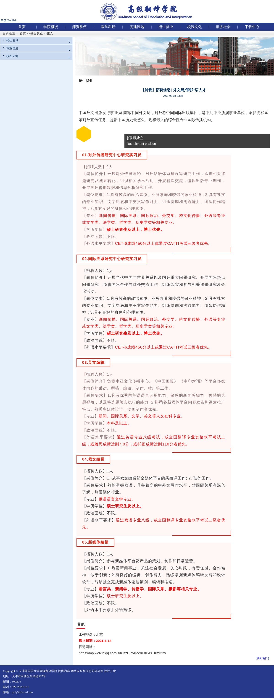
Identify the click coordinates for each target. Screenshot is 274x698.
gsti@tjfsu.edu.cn (22, 692)
